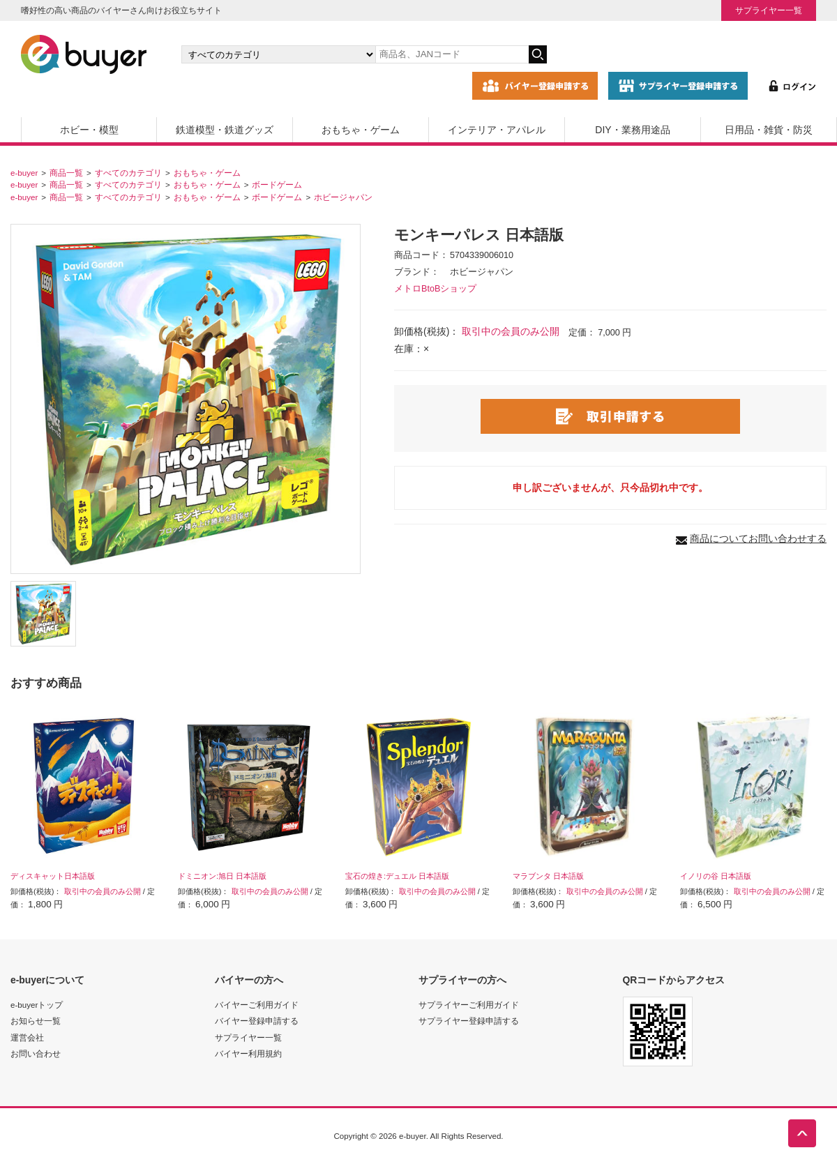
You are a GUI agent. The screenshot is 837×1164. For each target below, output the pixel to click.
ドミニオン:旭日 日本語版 (222, 876)
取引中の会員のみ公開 (510, 331)
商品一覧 (66, 172)
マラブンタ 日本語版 (548, 876)
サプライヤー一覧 (768, 10)
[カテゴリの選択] (278, 54)
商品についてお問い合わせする (758, 538)
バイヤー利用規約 (248, 1053)
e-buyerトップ (36, 1004)
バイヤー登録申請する (257, 1020)
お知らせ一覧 (35, 1020)
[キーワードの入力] (452, 54)
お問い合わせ (35, 1053)
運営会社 (27, 1037)
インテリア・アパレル (496, 129)
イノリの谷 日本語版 (715, 876)
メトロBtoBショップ (435, 289)
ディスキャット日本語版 (52, 876)
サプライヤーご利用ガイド (468, 1004)
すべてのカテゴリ (128, 172)
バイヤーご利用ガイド (257, 1004)
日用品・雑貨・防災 (769, 129)
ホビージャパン (343, 197)
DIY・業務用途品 (632, 129)
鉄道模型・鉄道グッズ (224, 129)
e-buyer (24, 172)
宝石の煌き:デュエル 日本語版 (397, 876)
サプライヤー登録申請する (468, 1020)
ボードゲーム (277, 184)
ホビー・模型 (89, 129)
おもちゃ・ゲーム (361, 129)
